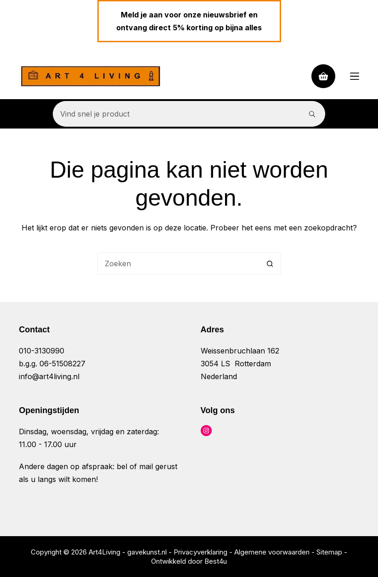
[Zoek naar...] (176, 114)
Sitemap (329, 552)
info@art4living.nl (49, 376)
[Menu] (354, 76)
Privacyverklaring (200, 552)
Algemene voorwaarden (272, 552)
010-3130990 (41, 350)
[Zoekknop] (312, 114)
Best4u (215, 561)
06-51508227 (62, 363)
